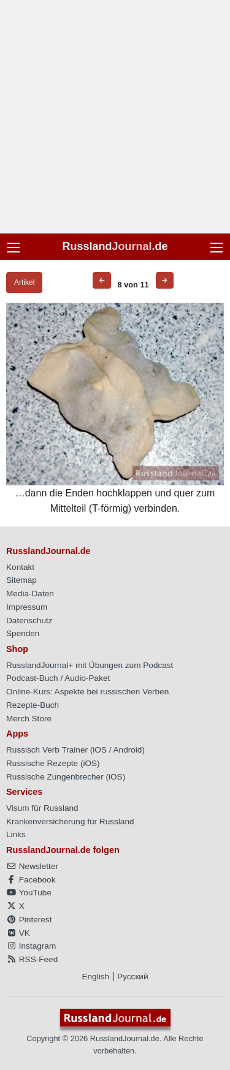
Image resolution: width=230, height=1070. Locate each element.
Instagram (31, 945)
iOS (100, 749)
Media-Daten (30, 593)
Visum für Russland (42, 808)
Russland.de (114, 246)
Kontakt (20, 567)
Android (127, 749)
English (95, 976)
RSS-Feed (32, 959)
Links (16, 834)
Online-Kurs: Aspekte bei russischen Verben (87, 691)
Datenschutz (29, 620)
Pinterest (29, 919)
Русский (132, 976)
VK (18, 933)
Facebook (30, 879)
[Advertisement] (115, 117)
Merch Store (29, 718)
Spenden (22, 633)
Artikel (24, 282)
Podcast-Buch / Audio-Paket (58, 678)
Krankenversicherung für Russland (70, 821)
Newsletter (32, 866)
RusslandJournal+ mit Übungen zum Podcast (89, 665)
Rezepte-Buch (32, 705)
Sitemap (21, 580)
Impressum (26, 607)
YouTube (29, 892)
